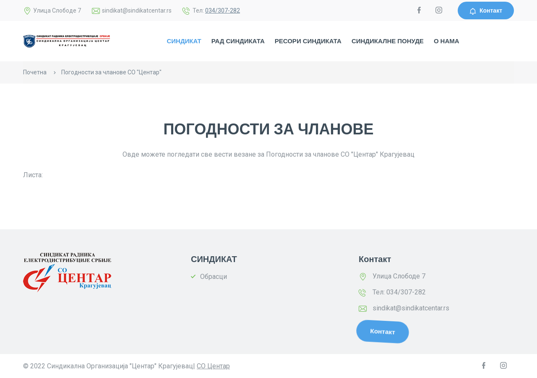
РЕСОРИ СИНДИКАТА (308, 41)
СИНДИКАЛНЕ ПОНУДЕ (388, 41)
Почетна (35, 72)
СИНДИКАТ (184, 41)
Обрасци (213, 277)
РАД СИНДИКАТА (238, 41)
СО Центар (213, 366)
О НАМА (446, 41)
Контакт (485, 10)
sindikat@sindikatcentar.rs (411, 308)
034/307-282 (222, 10)
